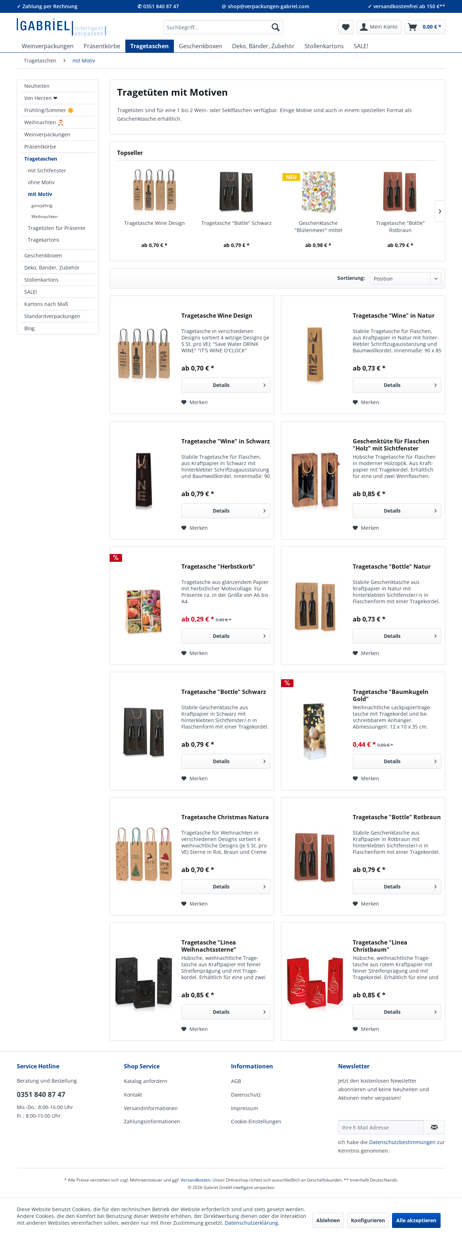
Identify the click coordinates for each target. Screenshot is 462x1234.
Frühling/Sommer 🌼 (49, 110)
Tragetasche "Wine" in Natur (394, 315)
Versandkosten (195, 1180)
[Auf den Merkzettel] (194, 402)
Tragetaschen (40, 158)
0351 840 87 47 (41, 1094)
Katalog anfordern (145, 1081)
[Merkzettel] (345, 27)
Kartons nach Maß (46, 304)
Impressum (244, 1108)
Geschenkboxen (43, 255)
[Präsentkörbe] (102, 46)
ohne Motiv (41, 182)
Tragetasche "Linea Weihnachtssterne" (208, 946)
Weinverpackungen (47, 134)
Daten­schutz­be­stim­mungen (402, 1142)
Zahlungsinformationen (152, 1121)
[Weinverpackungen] (48, 46)
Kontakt (133, 1094)
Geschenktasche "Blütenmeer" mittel (318, 226)
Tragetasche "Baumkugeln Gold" (390, 695)
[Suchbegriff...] (223, 27)
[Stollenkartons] (324, 46)
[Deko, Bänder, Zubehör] (263, 46)
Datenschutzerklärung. (252, 1222)
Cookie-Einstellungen (256, 1121)
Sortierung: (351, 277)
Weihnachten (44, 216)
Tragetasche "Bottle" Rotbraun (400, 226)
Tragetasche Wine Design (154, 223)
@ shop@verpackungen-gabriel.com (265, 6)
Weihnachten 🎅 (44, 122)
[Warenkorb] (425, 27)
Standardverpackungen (52, 316)
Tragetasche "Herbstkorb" (218, 566)
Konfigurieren (368, 1220)
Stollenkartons (41, 279)
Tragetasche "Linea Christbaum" (380, 946)
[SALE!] (361, 46)
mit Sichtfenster (47, 170)
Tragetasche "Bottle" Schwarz (236, 223)
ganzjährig (41, 205)
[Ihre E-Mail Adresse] (381, 1127)
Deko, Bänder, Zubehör (52, 267)
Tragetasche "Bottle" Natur (392, 566)
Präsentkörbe (40, 146)
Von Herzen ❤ (40, 98)
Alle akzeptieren (416, 1220)
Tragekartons (43, 239)
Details (239, 383)
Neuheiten (37, 85)
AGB (236, 1081)
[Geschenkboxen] (200, 46)
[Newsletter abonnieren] (434, 1127)
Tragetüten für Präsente (56, 228)
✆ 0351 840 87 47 (158, 6)
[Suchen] (275, 27)
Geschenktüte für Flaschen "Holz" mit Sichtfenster (391, 445)
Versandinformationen (151, 1108)
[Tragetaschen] (149, 46)
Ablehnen (328, 1220)
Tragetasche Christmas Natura (225, 817)
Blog (29, 328)
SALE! (30, 291)
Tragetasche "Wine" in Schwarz (225, 441)
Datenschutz (246, 1094)
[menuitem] (223, 27)
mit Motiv (40, 194)
